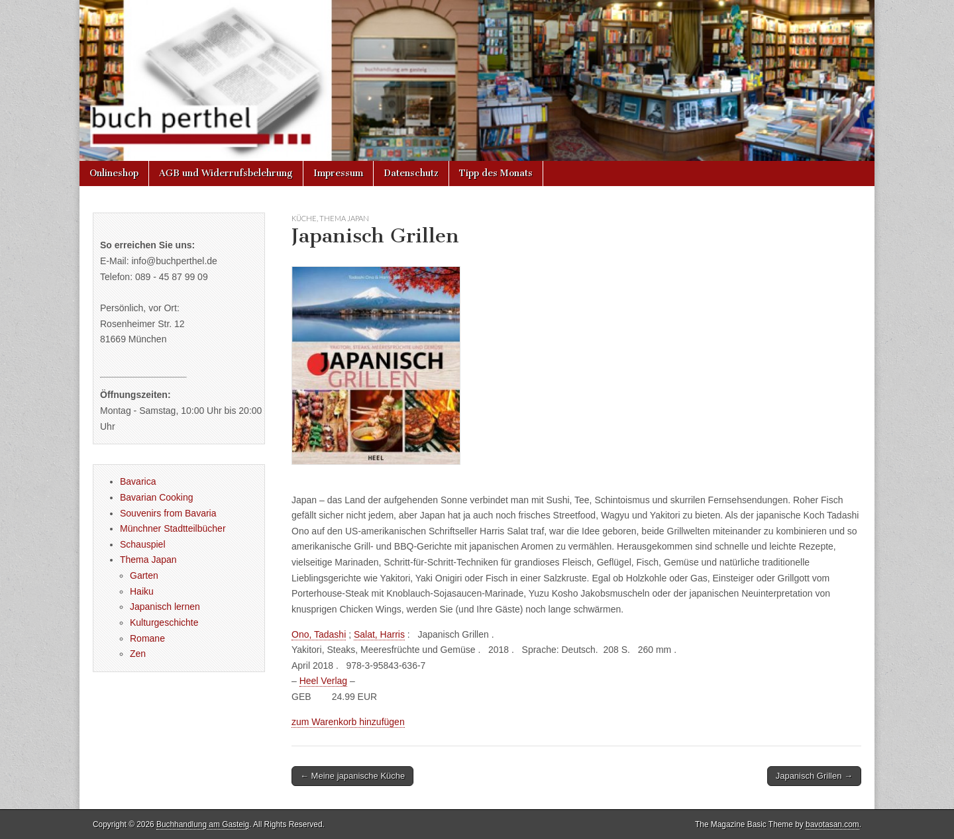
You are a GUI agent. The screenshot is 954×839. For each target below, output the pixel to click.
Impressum (338, 173)
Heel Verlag (323, 680)
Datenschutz (411, 173)
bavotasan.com (832, 824)
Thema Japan (344, 218)
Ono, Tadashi (319, 634)
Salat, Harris (379, 634)
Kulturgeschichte (164, 622)
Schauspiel (143, 544)
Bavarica (138, 481)
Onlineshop (113, 173)
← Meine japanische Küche (352, 776)
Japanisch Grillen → (814, 776)
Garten (144, 575)
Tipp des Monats (496, 173)
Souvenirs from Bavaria (168, 513)
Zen (138, 653)
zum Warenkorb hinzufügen (348, 721)
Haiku (142, 591)
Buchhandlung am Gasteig (202, 824)
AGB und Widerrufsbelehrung (226, 173)
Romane (147, 638)
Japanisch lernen (165, 606)
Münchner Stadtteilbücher (173, 528)
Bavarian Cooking (156, 497)
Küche (304, 218)
